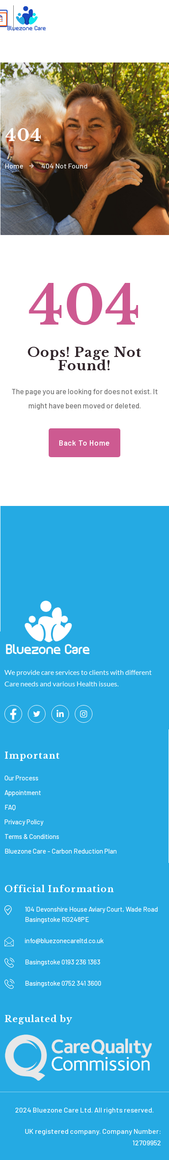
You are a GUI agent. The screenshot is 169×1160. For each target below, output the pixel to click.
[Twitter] (37, 714)
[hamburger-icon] (149, 19)
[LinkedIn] (60, 714)
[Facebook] (13, 714)
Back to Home (84, 442)
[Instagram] (83, 714)
